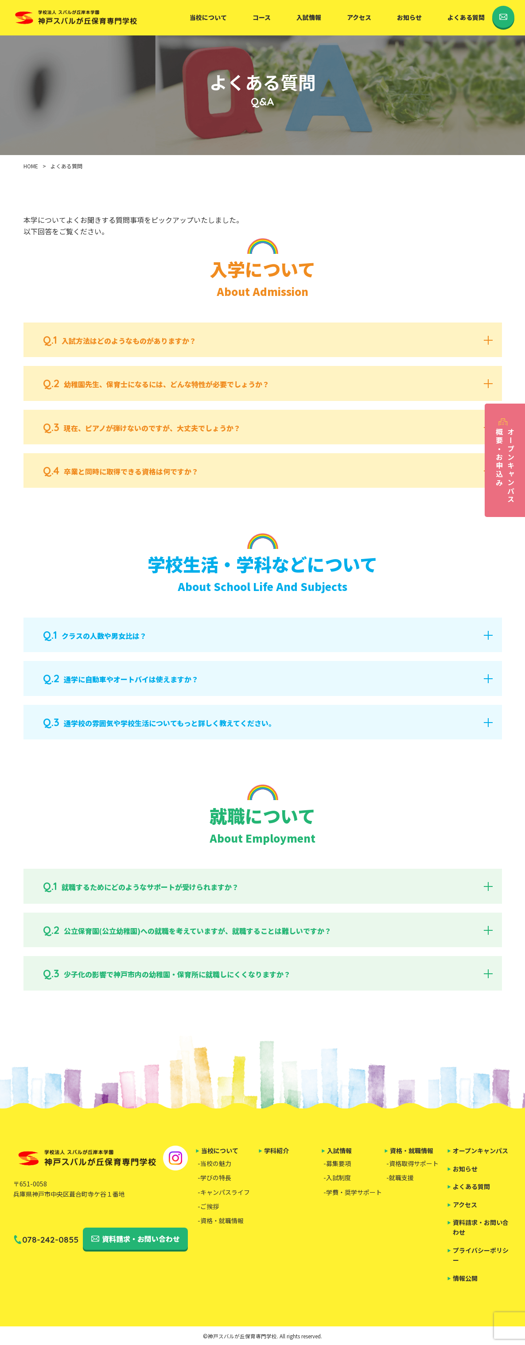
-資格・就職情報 (221, 1220)
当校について (208, 17)
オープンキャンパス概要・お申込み (505, 466)
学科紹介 (276, 1150)
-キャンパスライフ (224, 1192)
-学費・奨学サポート (352, 1192)
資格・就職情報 (411, 1150)
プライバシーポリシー (481, 1255)
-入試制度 (337, 1177)
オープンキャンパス (480, 1150)
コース (262, 17)
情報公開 (465, 1278)
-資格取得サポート (412, 1163)
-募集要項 (337, 1163)
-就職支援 (400, 1177)
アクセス (359, 17)
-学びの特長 (214, 1177)
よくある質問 (466, 17)
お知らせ (409, 17)
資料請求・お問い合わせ (141, 1238)
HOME (30, 166)
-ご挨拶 (208, 1206)
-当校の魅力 (214, 1163)
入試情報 (308, 17)
